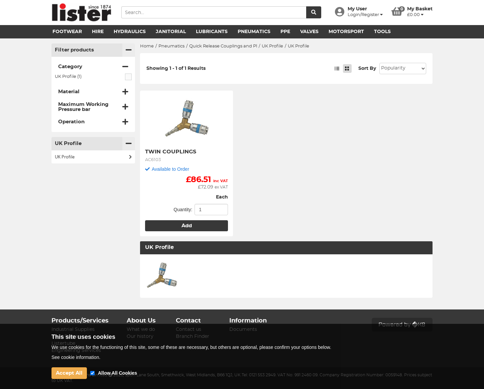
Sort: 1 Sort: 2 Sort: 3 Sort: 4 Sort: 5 (402, 68)
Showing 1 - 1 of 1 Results (176, 68)
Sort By (367, 68)
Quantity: (182, 209)
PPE (285, 31)
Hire (98, 31)
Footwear (67, 31)
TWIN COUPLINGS (170, 151)
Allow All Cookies (117, 373)
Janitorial (171, 31)
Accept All (69, 373)
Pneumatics (254, 31)
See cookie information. (75, 357)
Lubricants (212, 31)
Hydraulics (130, 31)
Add (187, 225)
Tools (382, 31)
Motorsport (346, 31)
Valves (309, 31)
